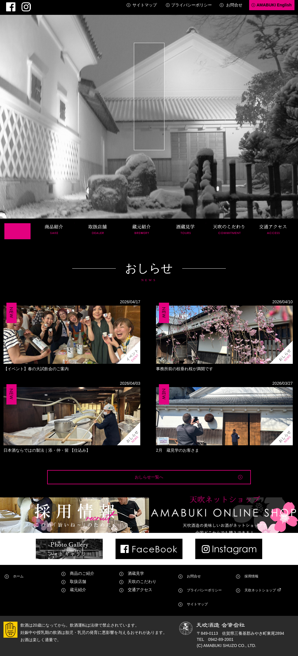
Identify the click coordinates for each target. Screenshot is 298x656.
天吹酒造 (149, 93)
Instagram (18, 5)
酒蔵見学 (185, 222)
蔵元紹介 (141, 222)
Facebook (8, 5)
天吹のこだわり (229, 222)
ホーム (17, 222)
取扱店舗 (97, 222)
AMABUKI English (274, 5)
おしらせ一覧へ (149, 473)
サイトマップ (144, 5)
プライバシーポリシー (191, 5)
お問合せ (234, 5)
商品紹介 (54, 222)
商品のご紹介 (82, 592)
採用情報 (252, 592)
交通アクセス (273, 222)
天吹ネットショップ (262, 600)
